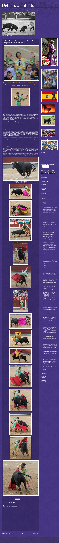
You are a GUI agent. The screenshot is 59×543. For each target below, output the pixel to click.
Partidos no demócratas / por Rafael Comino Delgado (50, 261)
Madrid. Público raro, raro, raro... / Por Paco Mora (49, 212)
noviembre (44, 198)
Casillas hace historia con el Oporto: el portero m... (49, 350)
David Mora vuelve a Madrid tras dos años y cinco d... (50, 279)
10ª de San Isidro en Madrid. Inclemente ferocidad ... (50, 366)
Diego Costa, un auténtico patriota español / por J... (50, 332)
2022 (43, 188)
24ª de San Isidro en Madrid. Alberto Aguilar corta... (50, 224)
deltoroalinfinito (44, 177)
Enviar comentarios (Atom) (9, 535)
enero (44, 373)
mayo (44, 206)
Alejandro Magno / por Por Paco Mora (48, 322)
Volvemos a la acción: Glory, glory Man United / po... (50, 273)
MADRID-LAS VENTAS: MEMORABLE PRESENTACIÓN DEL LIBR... (48, 219)
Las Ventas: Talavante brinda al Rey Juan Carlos (49, 361)
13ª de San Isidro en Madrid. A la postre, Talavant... (49, 327)
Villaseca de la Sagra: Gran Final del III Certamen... (50, 317)
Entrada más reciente (6, 533)
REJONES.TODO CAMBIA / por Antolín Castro (49, 292)
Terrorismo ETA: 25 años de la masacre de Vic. (49, 244)
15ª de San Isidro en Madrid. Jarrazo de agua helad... (50, 306)
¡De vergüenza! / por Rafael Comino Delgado (49, 299)
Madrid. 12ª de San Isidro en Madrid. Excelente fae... (50, 344)
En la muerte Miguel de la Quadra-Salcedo (48, 310)
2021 (43, 189)
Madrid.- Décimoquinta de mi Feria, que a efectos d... (50, 282)
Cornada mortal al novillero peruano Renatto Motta (49, 339)
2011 (43, 380)
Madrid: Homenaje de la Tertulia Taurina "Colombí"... (50, 239)
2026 (43, 183)
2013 (43, 377)
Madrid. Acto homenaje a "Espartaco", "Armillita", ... (50, 209)
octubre (44, 199)
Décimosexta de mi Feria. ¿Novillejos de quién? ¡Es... (50, 274)
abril (43, 369)
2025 (43, 184)
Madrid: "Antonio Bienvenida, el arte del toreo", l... (49, 347)
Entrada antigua (36, 533)
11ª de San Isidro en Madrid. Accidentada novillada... (50, 353)
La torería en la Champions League (47, 236)
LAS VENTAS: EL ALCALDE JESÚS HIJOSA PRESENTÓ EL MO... (49, 294)
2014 (43, 376)
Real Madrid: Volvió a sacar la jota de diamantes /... (50, 227)
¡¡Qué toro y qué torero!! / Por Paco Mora (48, 268)
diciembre (44, 197)
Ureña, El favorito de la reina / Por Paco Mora (49, 286)
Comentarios (44, 167)
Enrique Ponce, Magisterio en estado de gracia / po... (50, 309)
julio (43, 203)
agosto (44, 202)
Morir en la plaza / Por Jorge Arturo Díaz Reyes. (49, 289)
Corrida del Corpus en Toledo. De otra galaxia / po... (50, 249)
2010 (43, 381)
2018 (43, 193)
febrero (44, 372)
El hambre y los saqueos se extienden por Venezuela (50, 354)
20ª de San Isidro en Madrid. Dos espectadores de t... (50, 260)
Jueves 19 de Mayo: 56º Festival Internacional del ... (50, 338)
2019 (43, 192)
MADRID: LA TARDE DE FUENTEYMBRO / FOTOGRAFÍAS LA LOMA (49, 329)
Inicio (22, 533)
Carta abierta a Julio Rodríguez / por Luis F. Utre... (49, 221)
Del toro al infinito (18, 5)
